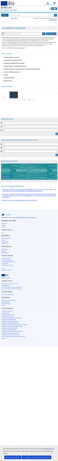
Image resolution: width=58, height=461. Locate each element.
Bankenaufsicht (8, 80)
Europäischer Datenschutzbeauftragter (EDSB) (12, 331)
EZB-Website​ (22, 48)
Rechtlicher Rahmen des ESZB (11, 57)
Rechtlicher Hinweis (6, 238)
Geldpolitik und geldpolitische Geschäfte (14, 63)
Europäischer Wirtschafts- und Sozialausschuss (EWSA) (14, 324)
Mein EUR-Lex (48, 3)
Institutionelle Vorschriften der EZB (13, 60)
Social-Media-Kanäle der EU (8, 294)
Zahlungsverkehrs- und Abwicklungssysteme (15, 66)
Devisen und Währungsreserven (12, 72)
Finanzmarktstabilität (9, 78)
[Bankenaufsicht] (6, 176)
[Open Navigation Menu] (5, 15)
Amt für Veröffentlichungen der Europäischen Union (24, 217)
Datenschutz (4, 243)
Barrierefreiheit (5, 241)
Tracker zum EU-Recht (7, 270)
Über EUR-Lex (5, 249)
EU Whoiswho (5, 263)
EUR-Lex (6, 7)
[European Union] (5, 275)
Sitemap (3, 227)
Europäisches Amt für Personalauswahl (11, 334)
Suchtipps (14, 18)
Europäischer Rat (5, 313)
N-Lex (3, 268)
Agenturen (4, 338)
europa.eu (8, 277)
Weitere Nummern (6, 285)
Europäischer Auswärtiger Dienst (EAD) (10, 323)
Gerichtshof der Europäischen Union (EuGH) (12, 318)
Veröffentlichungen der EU (8, 265)
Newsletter (4, 251)
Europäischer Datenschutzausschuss (10, 333)
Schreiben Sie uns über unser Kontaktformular (12, 287)
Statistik (6, 75)
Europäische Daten (6, 258)
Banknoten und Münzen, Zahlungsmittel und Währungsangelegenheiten (22, 69)
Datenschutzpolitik (6, 302)
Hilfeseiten (4, 223)
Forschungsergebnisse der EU (8, 261)
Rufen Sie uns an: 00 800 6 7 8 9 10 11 (10, 283)
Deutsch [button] (54, 3)
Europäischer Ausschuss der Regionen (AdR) (12, 326)
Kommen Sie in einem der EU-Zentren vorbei (12, 288)
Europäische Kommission (7, 316)
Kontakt (3, 225)
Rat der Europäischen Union (8, 314)
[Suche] (55, 15)
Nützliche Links (5, 252)
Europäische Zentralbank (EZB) (9, 319)
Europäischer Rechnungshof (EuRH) (10, 321)
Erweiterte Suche (53, 19)
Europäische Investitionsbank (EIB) (10, 328)
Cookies (3, 240)
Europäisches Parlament (7, 311)
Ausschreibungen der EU (7, 260)
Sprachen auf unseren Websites (9, 300)
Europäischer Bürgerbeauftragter (9, 329)
